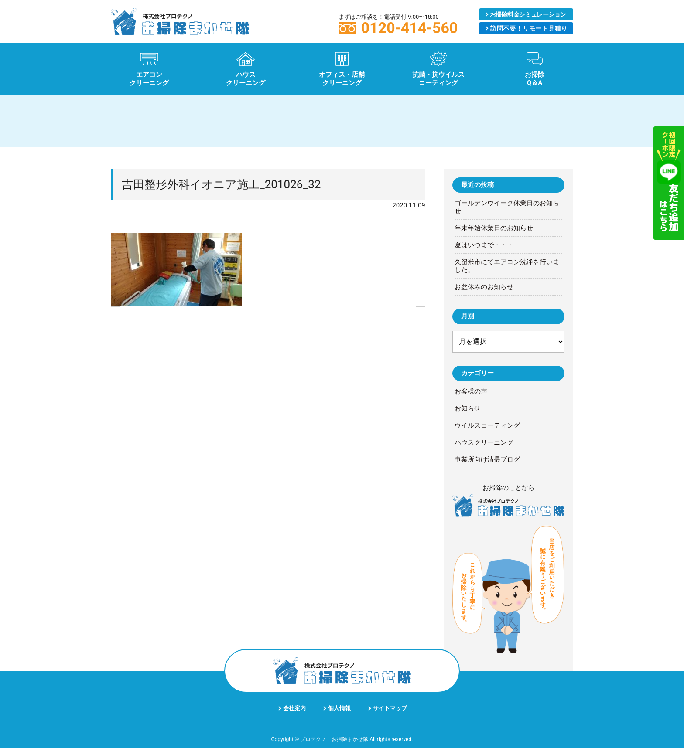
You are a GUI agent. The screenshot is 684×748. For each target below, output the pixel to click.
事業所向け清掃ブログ (487, 459)
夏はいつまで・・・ (484, 245)
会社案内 (294, 708)
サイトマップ (390, 708)
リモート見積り (529, 28)
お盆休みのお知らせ (484, 287)
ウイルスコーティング (487, 425)
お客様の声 (471, 391)
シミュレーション (528, 14)
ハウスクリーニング (484, 442)
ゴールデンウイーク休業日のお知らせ (507, 207)
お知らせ (468, 408)
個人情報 (339, 708)
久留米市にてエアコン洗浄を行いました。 (507, 266)
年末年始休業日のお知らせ (494, 228)
